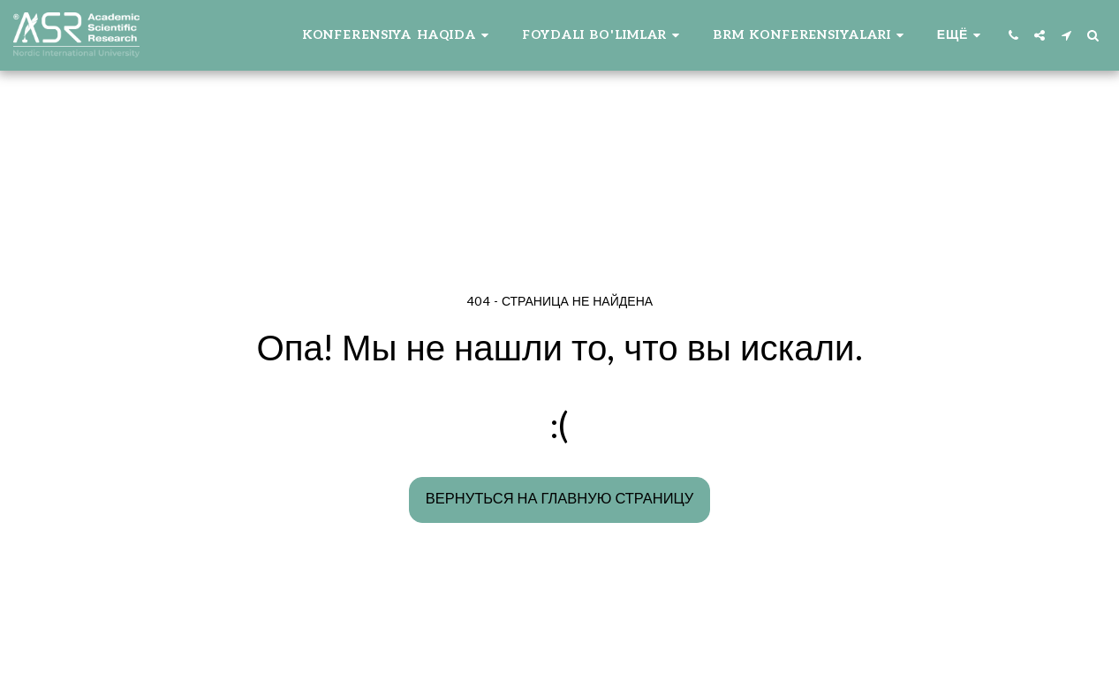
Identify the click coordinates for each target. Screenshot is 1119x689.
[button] (398, 35)
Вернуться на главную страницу (559, 499)
